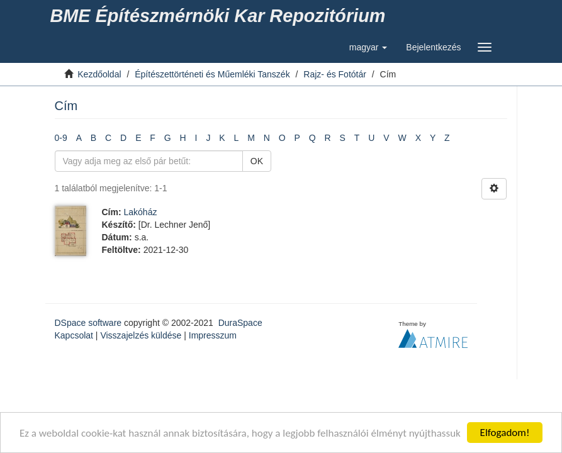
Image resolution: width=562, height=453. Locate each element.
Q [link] (312, 138)
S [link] (343, 138)
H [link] (183, 138)
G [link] (167, 138)
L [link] (236, 138)
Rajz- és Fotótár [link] (334, 74)
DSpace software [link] (88, 323)
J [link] (208, 138)
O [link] (282, 138)
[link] (220, 15)
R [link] (328, 138)
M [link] (251, 138)
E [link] (138, 138)
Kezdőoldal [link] (99, 74)
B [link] (93, 138)
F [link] (152, 138)
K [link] (222, 138)
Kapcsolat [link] (74, 335)
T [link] (357, 138)
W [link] (402, 138)
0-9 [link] (61, 138)
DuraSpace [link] (240, 323)
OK (256, 161)
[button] (368, 47)
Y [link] (433, 138)
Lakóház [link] (140, 212)
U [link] (371, 138)
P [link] (297, 138)
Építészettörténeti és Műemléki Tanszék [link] (212, 74)
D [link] (123, 138)
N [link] (267, 138)
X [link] (418, 138)
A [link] (79, 138)
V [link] (386, 138)
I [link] (196, 138)
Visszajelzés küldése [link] (140, 335)
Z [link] (447, 138)
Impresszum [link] (213, 335)
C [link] (108, 138)
